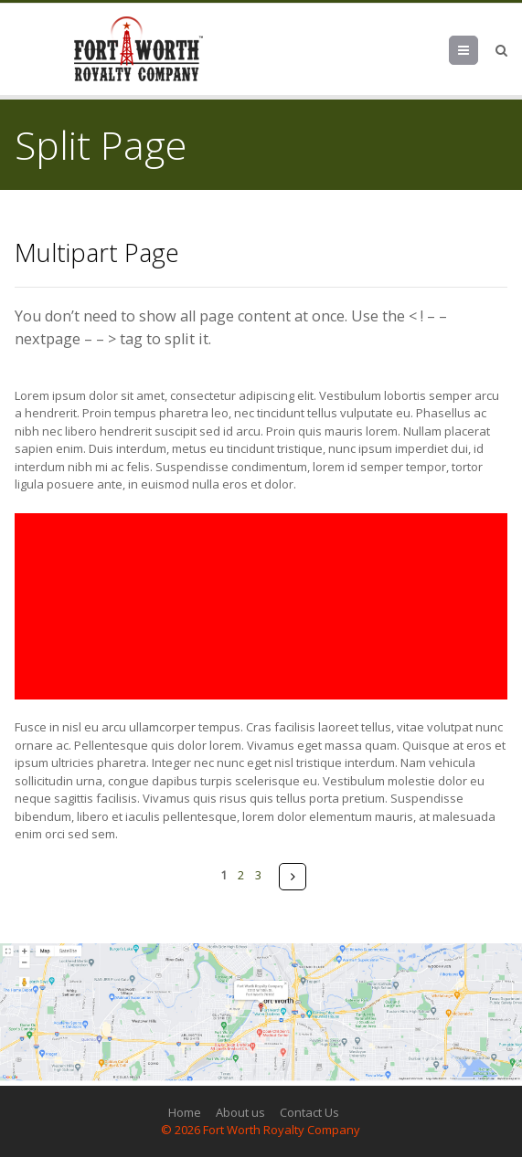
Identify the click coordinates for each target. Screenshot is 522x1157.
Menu (477, 50)
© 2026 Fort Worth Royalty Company (260, 1129)
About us (240, 1112)
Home (184, 1112)
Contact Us (309, 1112)
